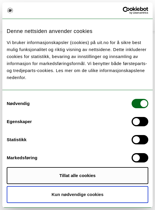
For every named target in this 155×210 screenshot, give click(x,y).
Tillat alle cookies (77, 175)
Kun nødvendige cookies (77, 194)
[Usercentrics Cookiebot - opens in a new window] (122, 10)
